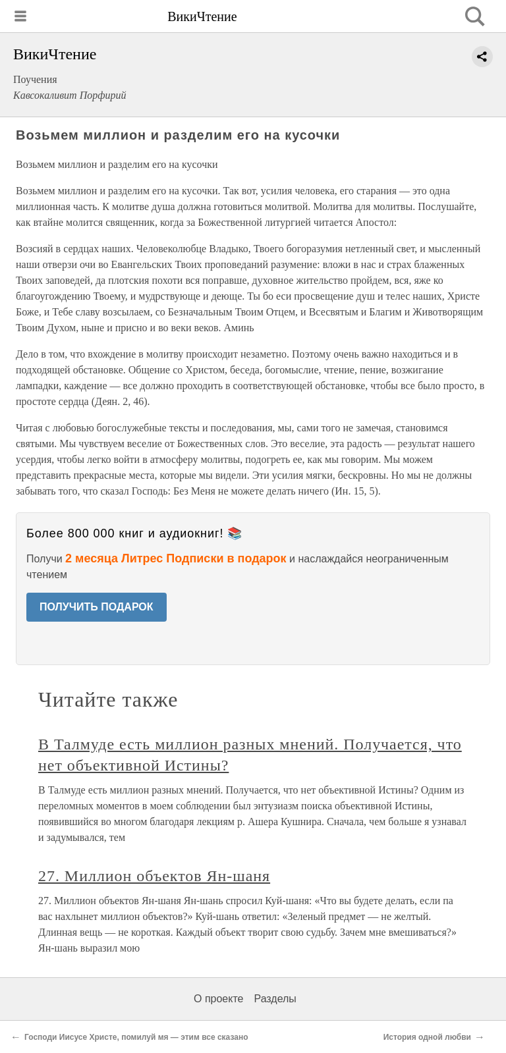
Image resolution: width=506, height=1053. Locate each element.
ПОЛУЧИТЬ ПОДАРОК (97, 606)
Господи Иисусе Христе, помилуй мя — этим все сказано (136, 1037)
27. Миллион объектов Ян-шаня (154, 875)
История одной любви (427, 1037)
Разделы (275, 998)
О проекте (218, 998)
